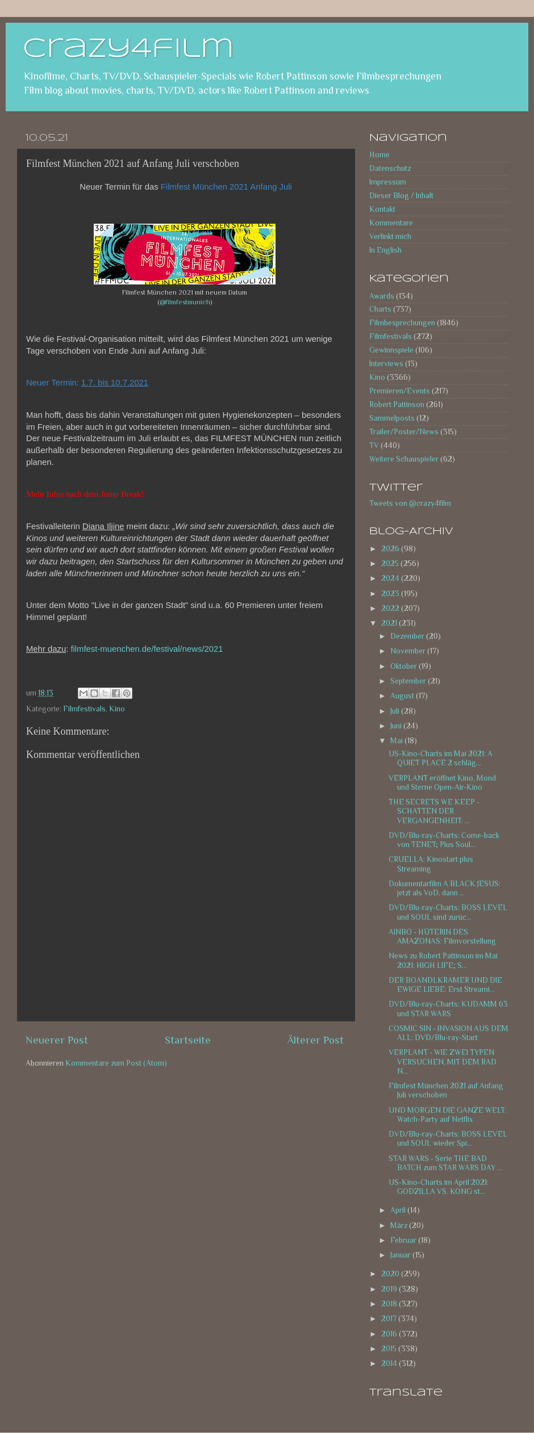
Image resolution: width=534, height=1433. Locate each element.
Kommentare (391, 223)
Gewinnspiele (391, 350)
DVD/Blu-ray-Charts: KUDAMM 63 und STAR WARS (448, 1008)
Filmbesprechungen (402, 323)
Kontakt (382, 209)
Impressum (387, 182)
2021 (390, 623)
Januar (401, 1255)
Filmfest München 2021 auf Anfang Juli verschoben (446, 1090)
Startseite (188, 1040)
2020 (391, 1273)
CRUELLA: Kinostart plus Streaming (431, 864)
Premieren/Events (399, 391)
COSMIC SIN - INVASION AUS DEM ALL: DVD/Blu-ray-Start (448, 1033)
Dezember (408, 636)
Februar (404, 1240)
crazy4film (128, 49)
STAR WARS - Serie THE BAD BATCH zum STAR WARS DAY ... (445, 1163)
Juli (395, 711)
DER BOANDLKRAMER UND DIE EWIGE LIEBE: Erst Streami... (445, 985)
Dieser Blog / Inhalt (401, 195)
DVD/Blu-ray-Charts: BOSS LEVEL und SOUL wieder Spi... (448, 1138)
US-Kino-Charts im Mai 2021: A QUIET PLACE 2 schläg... (441, 758)
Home (379, 154)
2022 (391, 608)
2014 (390, 1363)
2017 (389, 1318)
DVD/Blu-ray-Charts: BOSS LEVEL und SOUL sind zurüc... (448, 912)
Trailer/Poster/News (404, 432)
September (409, 681)
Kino (117, 709)
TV (374, 445)
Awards (381, 296)
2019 (390, 1289)
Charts (380, 309)
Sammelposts (392, 418)
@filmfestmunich (185, 302)
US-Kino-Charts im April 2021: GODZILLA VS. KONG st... (439, 1187)
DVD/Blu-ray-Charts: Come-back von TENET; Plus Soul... (444, 840)
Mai (397, 740)
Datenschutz (390, 168)
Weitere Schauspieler (404, 459)
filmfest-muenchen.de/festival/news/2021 (146, 648)
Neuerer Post (57, 1040)
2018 (390, 1304)
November (408, 651)
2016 (390, 1334)
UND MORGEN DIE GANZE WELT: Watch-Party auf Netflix (447, 1115)
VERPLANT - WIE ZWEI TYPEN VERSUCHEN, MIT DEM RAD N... (443, 1061)
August (403, 696)
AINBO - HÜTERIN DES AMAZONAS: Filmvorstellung (442, 936)
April (398, 1210)
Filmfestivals (84, 709)
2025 (390, 563)
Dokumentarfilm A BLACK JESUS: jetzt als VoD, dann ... (444, 888)
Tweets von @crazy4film (410, 503)
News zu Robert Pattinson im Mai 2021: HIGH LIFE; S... (443, 960)
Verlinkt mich (390, 236)
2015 (389, 1348)
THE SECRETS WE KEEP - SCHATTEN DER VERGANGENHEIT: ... (434, 811)
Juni (396, 726)
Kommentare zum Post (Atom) (116, 1063)
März (399, 1225)
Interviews (386, 363)
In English (385, 250)
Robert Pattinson (396, 404)
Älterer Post (315, 1040)
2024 (391, 578)
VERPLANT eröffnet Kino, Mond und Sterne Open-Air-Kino (442, 782)
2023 (391, 593)
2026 (391, 548)
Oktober (404, 666)
